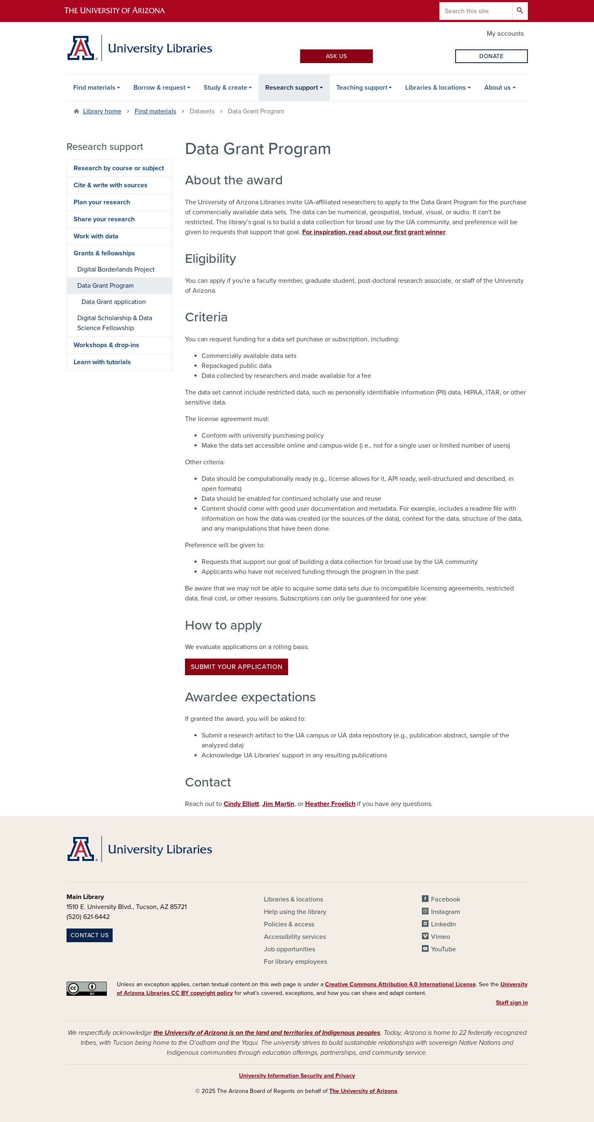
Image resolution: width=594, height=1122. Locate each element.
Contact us (90, 935)
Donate (491, 56)
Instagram (445, 912)
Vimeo (440, 937)
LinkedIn (443, 924)
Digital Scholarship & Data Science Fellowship (114, 323)
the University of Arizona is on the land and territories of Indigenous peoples (266, 1033)
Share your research (104, 219)
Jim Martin (278, 804)
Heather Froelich (330, 804)
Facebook (445, 899)
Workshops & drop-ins (106, 345)
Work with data (96, 236)
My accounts (505, 33)
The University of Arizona (363, 1091)
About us (497, 87)
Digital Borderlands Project (116, 269)
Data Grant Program (105, 286)
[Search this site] (476, 11)
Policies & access (289, 924)
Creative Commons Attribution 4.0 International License (400, 984)
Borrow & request (159, 87)
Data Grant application (113, 302)
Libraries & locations (435, 87)
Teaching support (361, 87)
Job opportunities (289, 949)
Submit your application (237, 667)
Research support (291, 87)
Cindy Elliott (241, 804)
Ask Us (336, 56)
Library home (102, 111)
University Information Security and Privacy (297, 1075)
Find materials (94, 87)
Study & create (225, 87)
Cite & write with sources (111, 185)
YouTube (443, 949)
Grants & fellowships (104, 253)
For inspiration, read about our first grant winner (374, 232)
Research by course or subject (119, 168)
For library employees (295, 962)
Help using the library (295, 912)
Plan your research (102, 202)
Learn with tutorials (102, 362)
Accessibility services (295, 937)
